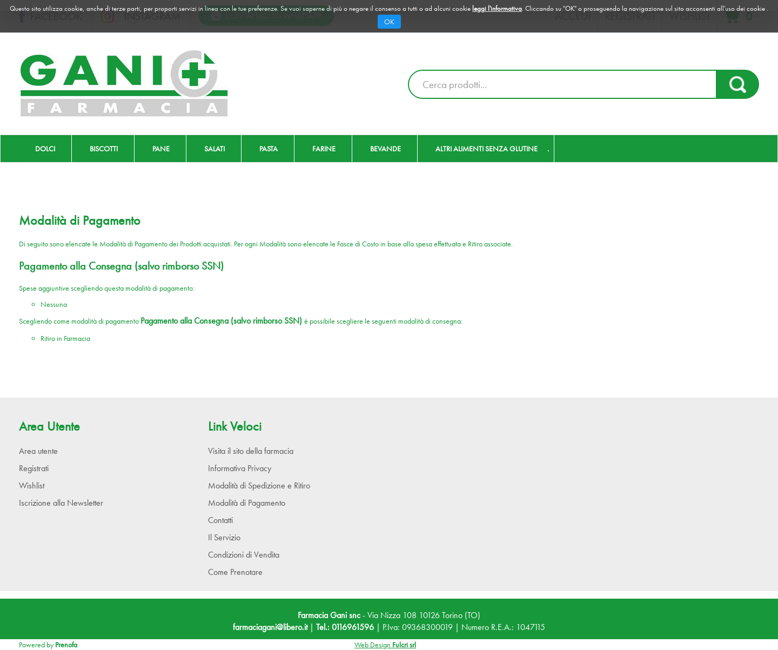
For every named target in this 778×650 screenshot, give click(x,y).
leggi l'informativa (497, 8)
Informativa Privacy (239, 468)
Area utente (38, 451)
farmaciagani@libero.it (270, 627)
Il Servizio (224, 537)
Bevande (385, 148)
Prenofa (66, 644)
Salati (214, 148)
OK (389, 21)
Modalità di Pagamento (246, 502)
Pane (161, 148)
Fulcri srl (404, 644)
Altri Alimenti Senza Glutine (486, 148)
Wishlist (31, 485)
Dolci (45, 148)
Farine (324, 148)
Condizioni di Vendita (243, 554)
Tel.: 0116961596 (345, 627)
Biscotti (104, 148)
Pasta (268, 148)
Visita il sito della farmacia (250, 451)
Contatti (220, 520)
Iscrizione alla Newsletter (61, 502)
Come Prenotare (235, 572)
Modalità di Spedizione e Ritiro (259, 485)
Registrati (34, 468)
